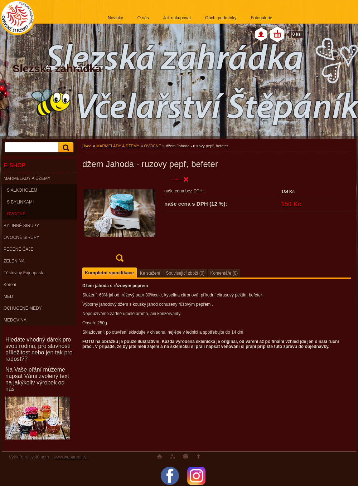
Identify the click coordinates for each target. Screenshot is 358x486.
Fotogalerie (261, 17)
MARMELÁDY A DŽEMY (27, 178)
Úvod (87, 146)
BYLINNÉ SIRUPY (21, 225)
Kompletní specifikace (109, 272)
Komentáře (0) (224, 273)
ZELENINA (14, 261)
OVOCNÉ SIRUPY (21, 237)
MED (8, 296)
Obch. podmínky (220, 17)
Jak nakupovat (177, 17)
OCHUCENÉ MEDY (23, 308)
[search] (65, 147)
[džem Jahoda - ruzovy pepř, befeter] (119, 221)
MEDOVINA (15, 320)
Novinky (115, 17)
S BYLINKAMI (20, 202)
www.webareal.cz (70, 457)
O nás (143, 17)
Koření (10, 284)
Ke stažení (150, 273)
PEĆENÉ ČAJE (18, 249)
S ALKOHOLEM (22, 190)
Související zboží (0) (185, 273)
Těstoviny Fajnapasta (24, 272)
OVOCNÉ (16, 213)
